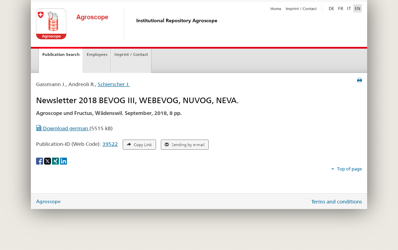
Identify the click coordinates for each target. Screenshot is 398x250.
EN (358, 8)
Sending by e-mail (185, 144)
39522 (110, 144)
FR (340, 8)
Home (275, 8)
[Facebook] (40, 160)
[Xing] (56, 160)
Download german (62, 128)
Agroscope (48, 201)
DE (332, 8)
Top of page (349, 169)
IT (349, 8)
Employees (97, 54)
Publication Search (61, 54)
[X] (48, 160)
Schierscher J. (114, 84)
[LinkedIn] (63, 160)
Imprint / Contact (301, 8)
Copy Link (139, 144)
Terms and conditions (336, 201)
